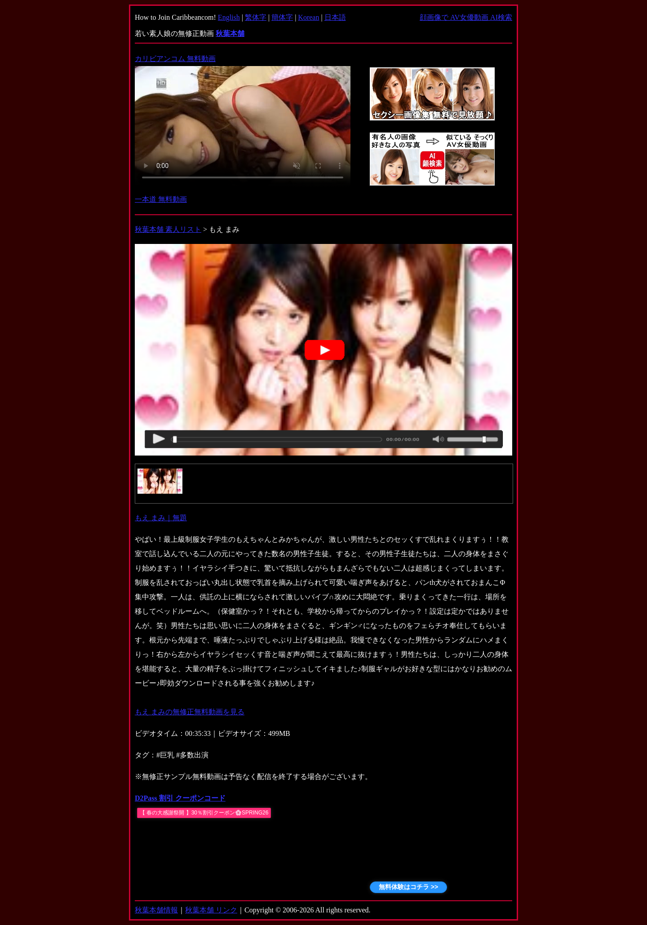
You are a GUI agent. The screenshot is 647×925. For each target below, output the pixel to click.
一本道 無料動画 (161, 199)
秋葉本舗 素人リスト (168, 229)
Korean (308, 17)
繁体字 (255, 17)
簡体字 (282, 17)
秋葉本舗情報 (156, 910)
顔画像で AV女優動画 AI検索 (466, 17)
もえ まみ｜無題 (161, 518)
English (229, 17)
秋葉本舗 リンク (211, 910)
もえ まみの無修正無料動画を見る (189, 712)
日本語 (335, 17)
